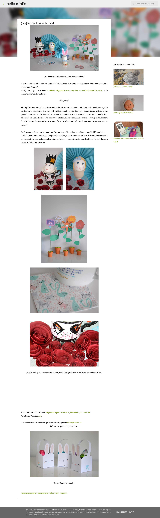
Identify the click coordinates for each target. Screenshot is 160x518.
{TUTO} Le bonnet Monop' (123, 87)
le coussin (74, 412)
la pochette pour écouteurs (57, 412)
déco (52, 493)
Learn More (121, 512)
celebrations (43, 493)
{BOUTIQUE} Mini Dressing (123, 113)
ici (40, 416)
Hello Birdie (16, 4)
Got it (131, 512)
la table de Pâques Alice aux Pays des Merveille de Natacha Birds (74, 90)
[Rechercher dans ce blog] (146, 3)
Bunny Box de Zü (74, 423)
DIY (57, 493)
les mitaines (85, 412)
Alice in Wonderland (29, 493)
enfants (63, 493)
